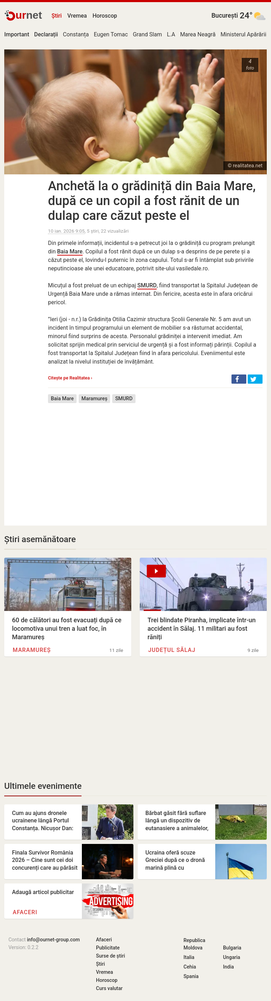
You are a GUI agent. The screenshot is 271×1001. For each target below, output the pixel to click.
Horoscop (104, 15)
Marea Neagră (198, 34)
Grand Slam (147, 34)
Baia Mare (70, 251)
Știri (57, 15)
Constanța (76, 34)
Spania (191, 976)
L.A (171, 34)
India (228, 967)
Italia (188, 957)
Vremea (77, 15)
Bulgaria (232, 948)
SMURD (147, 285)
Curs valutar (109, 988)
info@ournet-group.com (53, 939)
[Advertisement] (155, 459)
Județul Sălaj (171, 650)
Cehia (189, 967)
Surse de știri (110, 956)
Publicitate (108, 948)
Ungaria (231, 957)
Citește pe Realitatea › (70, 377)
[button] (238, 379)
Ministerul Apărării (243, 34)
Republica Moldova (194, 944)
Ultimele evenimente (43, 786)
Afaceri (25, 912)
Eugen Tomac (111, 34)
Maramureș (95, 399)
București (224, 15)
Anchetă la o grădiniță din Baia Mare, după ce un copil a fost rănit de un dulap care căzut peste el (152, 201)
